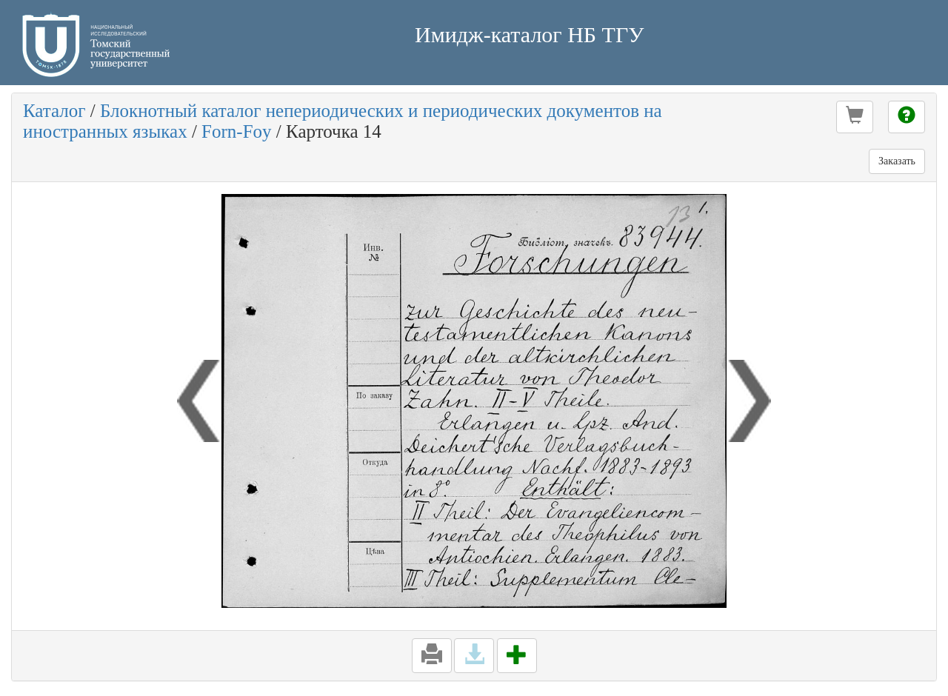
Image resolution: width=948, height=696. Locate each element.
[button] (854, 117)
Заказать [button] (896, 161)
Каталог (54, 111)
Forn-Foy (236, 131)
